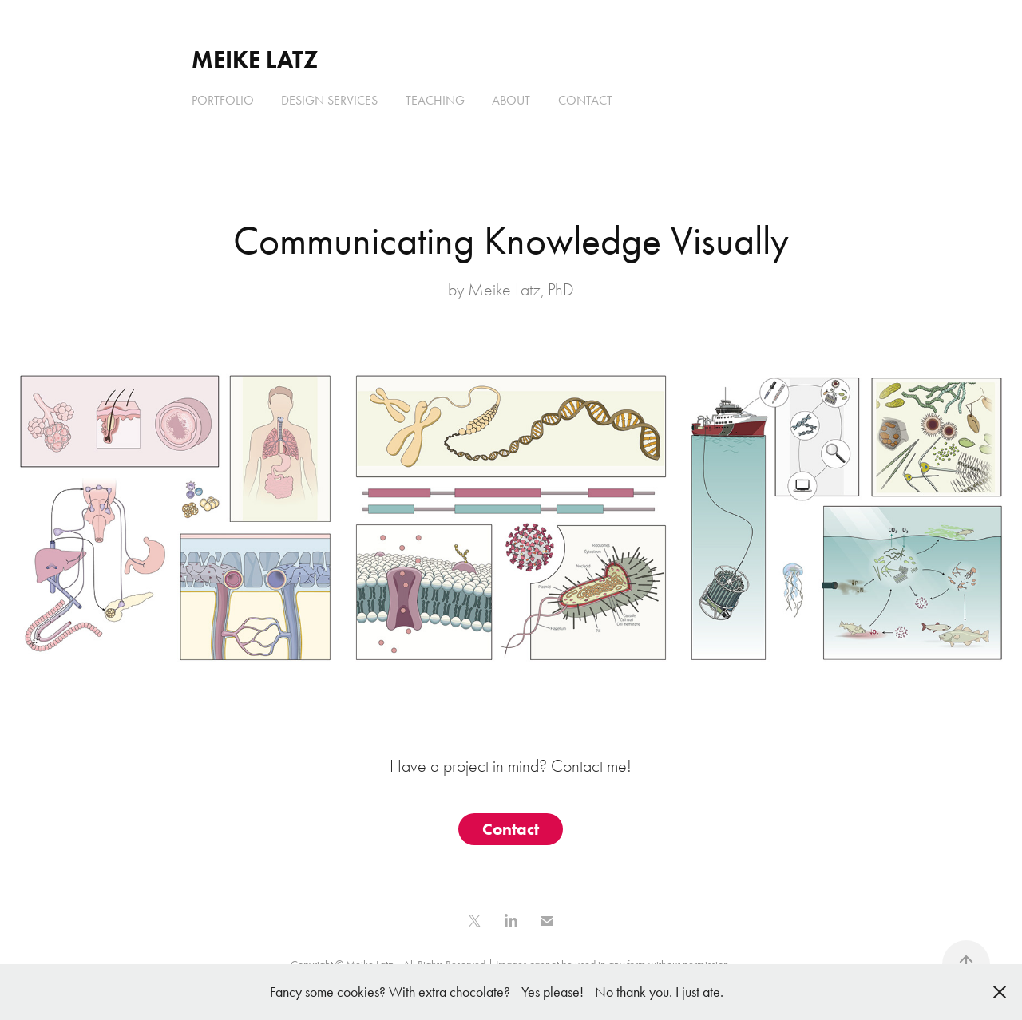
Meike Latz (255, 59)
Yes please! (552, 992)
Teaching (435, 100)
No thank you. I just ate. (659, 992)
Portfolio (223, 100)
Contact (585, 100)
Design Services (329, 100)
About (511, 100)
